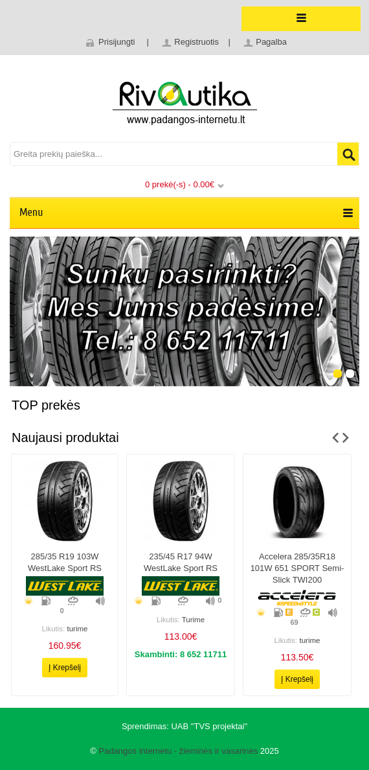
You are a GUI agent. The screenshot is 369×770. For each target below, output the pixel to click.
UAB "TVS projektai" (209, 726)
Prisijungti (116, 42)
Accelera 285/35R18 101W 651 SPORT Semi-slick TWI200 (297, 568)
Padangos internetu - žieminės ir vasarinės (178, 751)
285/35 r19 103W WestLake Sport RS (65, 562)
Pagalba (271, 42)
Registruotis (196, 42)
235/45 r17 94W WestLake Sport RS (181, 562)
